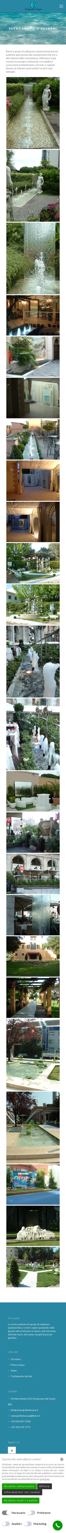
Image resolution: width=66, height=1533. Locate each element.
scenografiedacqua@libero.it (25, 1415)
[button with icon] (12, 1451)
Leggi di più (44, 1479)
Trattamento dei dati (21, 1376)
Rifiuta (44, 1486)
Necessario (18, 1512)
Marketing (39, 1523)
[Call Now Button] (57, 1525)
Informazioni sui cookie (22, 1492)
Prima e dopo (18, 1364)
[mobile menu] (61, 6)
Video (14, 1370)
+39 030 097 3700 (20, 1421)
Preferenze (44, 1512)
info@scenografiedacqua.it (24, 1410)
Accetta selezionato (19, 1486)
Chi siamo (16, 1359)
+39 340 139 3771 (20, 1427)
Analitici (17, 1523)
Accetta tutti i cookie (20, 1500)
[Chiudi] (61, 1459)
